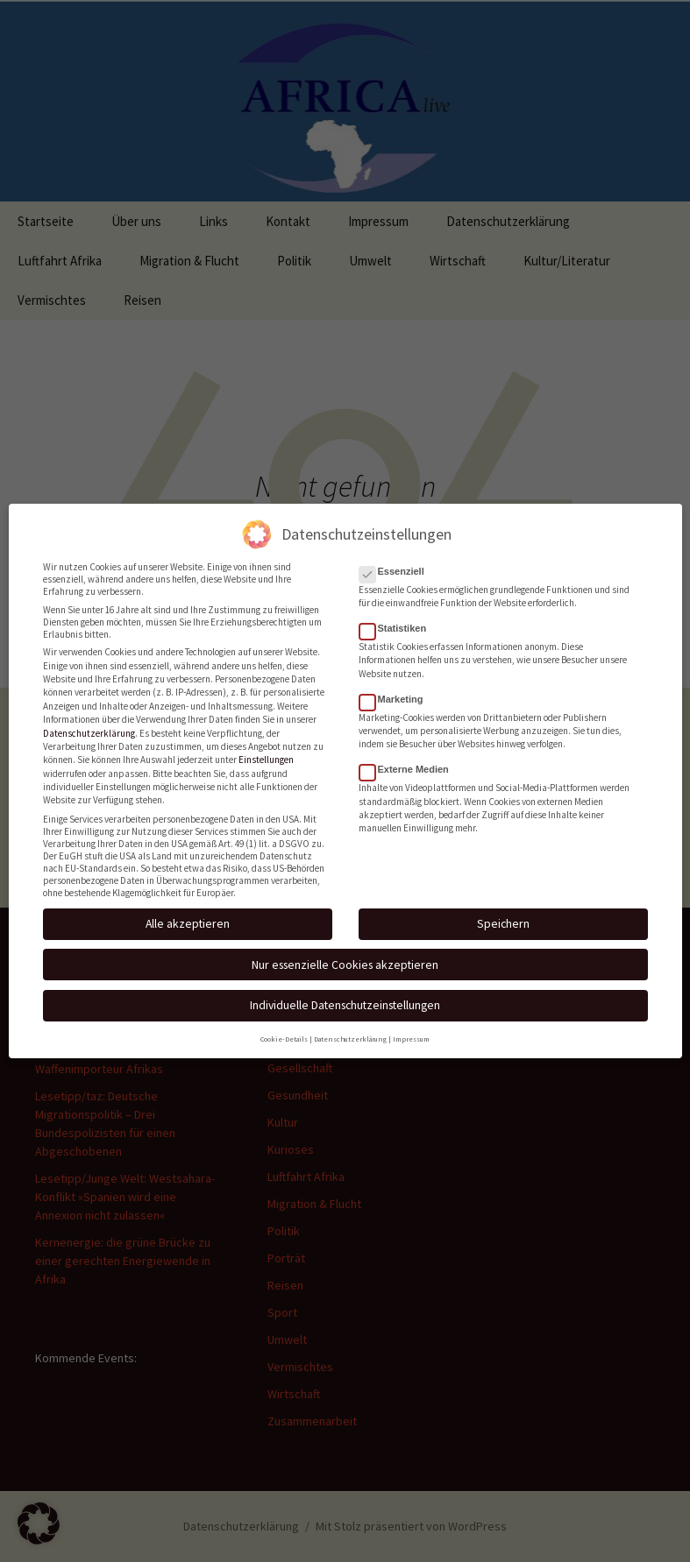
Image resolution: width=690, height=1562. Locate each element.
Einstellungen (266, 751)
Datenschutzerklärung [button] (350, 1030)
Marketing (397, 689)
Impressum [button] (411, 1030)
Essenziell (397, 561)
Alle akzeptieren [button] (188, 914)
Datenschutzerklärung (89, 723)
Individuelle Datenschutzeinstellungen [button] (345, 996)
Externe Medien (409, 760)
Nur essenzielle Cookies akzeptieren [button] (345, 955)
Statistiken (398, 618)
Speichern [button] (503, 914)
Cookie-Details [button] (284, 1030)
